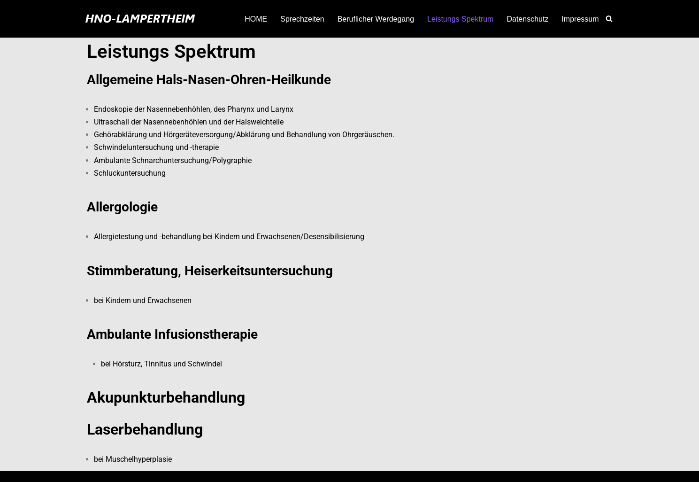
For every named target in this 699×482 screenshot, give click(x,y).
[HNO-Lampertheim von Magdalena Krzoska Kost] (140, 18)
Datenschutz (527, 19)
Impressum (580, 19)
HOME (256, 19)
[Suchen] (609, 18)
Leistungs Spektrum (460, 19)
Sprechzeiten (302, 19)
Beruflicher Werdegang (376, 19)
